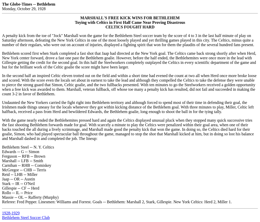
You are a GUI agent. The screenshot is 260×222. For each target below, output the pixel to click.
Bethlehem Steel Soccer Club (26, 217)
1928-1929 (11, 213)
